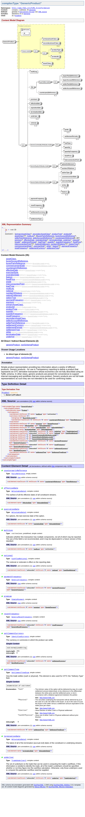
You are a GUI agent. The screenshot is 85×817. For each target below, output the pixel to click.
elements (32, 10)
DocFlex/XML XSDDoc (62, 785)
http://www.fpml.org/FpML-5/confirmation (31, 8)
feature (55, 246)
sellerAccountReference (42, 238)
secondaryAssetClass (41, 234)
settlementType (53, 248)
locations (18, 16)
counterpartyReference (64, 238)
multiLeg (30, 236)
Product (5, 393)
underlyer (67, 240)
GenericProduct (30, 270)
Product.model (26, 307)
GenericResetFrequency (22, 446)
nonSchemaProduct (30, 345)
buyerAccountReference (65, 236)
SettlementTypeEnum (59, 452)
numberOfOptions (58, 244)
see (34, 401)
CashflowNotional (72, 433)
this (53, 466)
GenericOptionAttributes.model (42, 266)
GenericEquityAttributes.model (39, 293)
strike (48, 246)
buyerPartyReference (45, 236)
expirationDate (41, 240)
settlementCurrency (37, 248)
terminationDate (55, 240)
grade (17, 242)
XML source (42, 12)
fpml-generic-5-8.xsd (26, 12)
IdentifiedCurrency (20, 450)
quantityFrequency (63, 242)
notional (76, 240)
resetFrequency (21, 248)
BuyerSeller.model (38, 263)
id (6, 230)
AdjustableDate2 (44, 425)
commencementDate (23, 246)
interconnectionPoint (23, 244)
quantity (50, 242)
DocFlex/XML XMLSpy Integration (61, 787)
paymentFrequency (69, 246)
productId (67, 234)
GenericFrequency (20, 442)
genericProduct (13, 345)
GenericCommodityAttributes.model (33, 279)
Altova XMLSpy (40, 787)
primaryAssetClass (23, 234)
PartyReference (75, 420)
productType (57, 234)
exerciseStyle (39, 246)
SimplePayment (53, 423)
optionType (73, 244)
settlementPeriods (29, 242)
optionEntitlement (43, 244)
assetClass (19, 236)
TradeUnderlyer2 (72, 431)
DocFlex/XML (38, 785)
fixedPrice (77, 242)
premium (18, 240)
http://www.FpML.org (47, 698)
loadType (41, 242)
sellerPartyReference (23, 238)
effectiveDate (29, 240)
